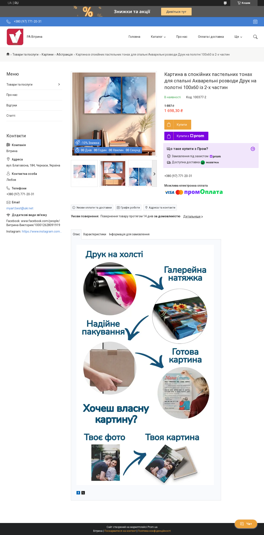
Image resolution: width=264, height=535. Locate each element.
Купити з (190, 136)
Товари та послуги (25, 54)
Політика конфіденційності (154, 530)
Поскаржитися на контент (120, 530)
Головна (134, 36)
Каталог (157, 36)
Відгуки (11, 105)
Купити (182, 124)
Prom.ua (152, 527)
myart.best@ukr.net (19, 208)
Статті (10, 115)
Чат (246, 524)
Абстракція (64, 54)
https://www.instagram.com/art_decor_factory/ (42, 231)
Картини (47, 54)
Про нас (181, 36)
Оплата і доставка (211, 36)
